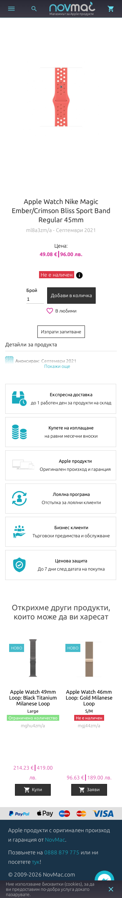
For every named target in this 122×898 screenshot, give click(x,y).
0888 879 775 (61, 852)
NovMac (55, 839)
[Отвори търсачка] (34, 9)
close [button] (111, 889)
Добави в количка (71, 295)
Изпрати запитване (61, 331)
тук (36, 862)
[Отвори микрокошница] (111, 9)
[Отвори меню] (11, 9)
